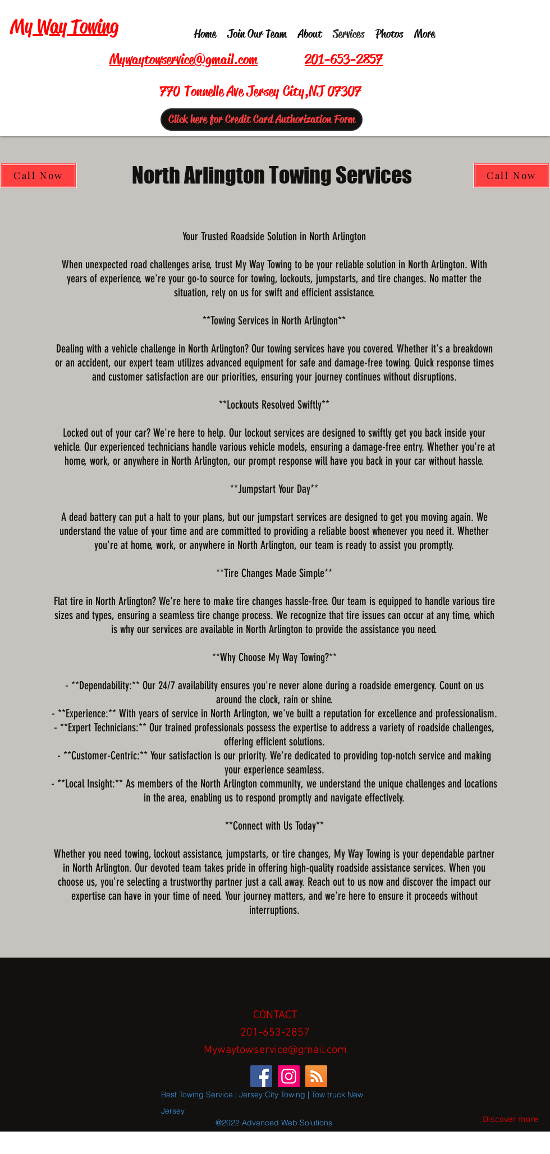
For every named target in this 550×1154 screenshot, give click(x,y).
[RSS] (316, 1076)
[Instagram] (289, 1076)
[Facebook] (261, 1076)
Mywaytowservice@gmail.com (275, 1050)
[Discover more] (510, 1120)
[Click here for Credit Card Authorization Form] (262, 119)
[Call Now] (38, 175)
